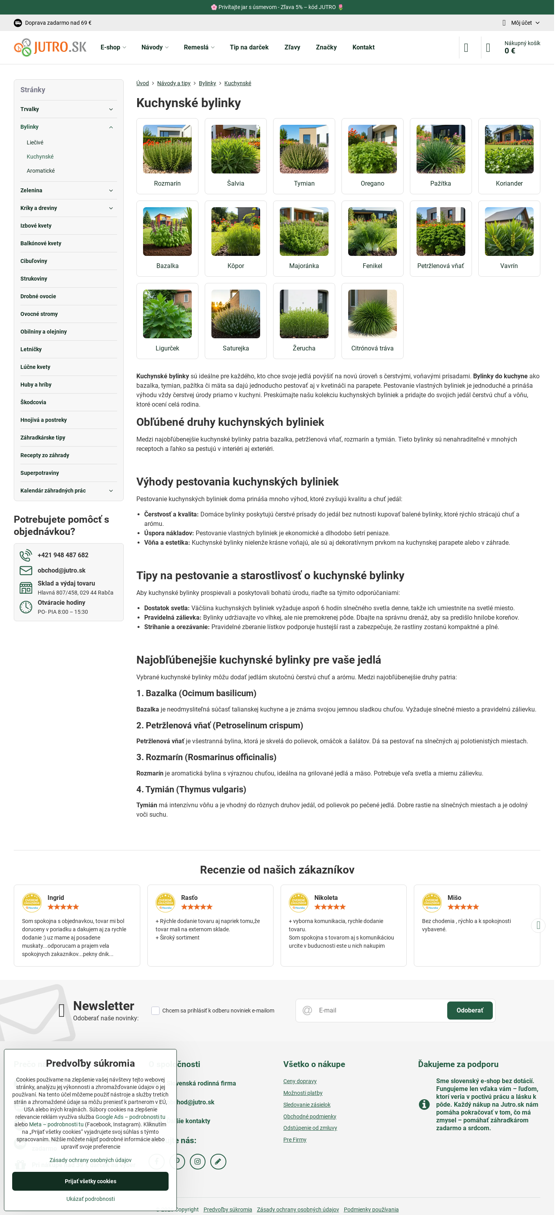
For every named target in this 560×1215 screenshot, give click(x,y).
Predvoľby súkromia (228, 1209)
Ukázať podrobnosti (90, 1199)
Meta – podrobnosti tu (56, 1124)
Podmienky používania (371, 1209)
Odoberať (470, 1010)
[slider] (63, 907)
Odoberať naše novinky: (106, 1018)
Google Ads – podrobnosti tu (130, 1117)
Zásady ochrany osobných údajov (298, 1209)
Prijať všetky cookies (90, 1181)
